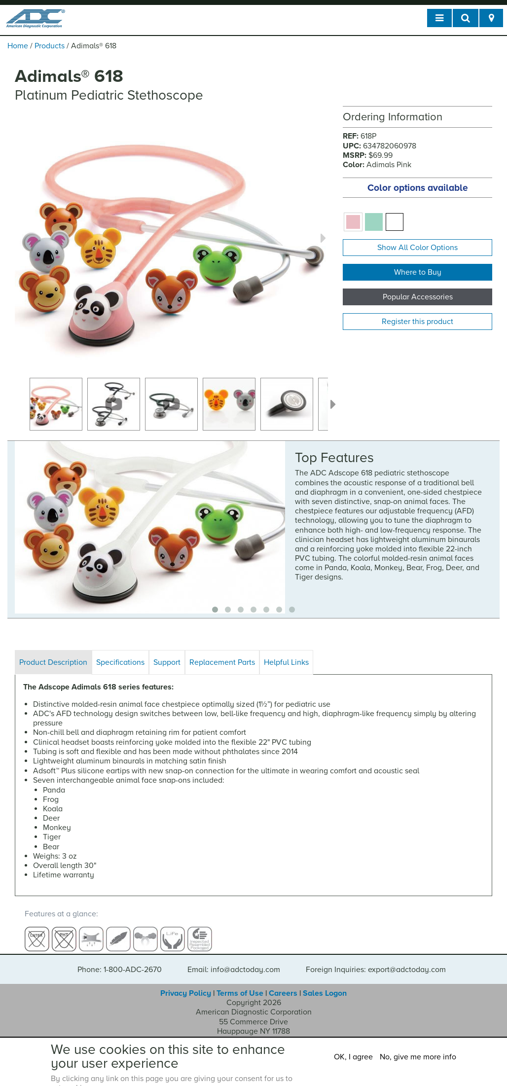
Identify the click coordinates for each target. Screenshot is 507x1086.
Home (17, 46)
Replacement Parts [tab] (222, 662)
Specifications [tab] (120, 662)
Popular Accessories (418, 297)
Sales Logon (325, 985)
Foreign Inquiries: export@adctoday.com (376, 961)
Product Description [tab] (53, 662)
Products (50, 46)
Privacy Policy (185, 985)
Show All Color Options (417, 248)
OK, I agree (353, 1057)
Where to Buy (417, 272)
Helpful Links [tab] (286, 662)
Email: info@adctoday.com (233, 961)
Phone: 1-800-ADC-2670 (119, 961)
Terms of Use (240, 985)
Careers (283, 985)
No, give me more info (418, 1057)
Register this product (417, 321)
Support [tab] (167, 662)
